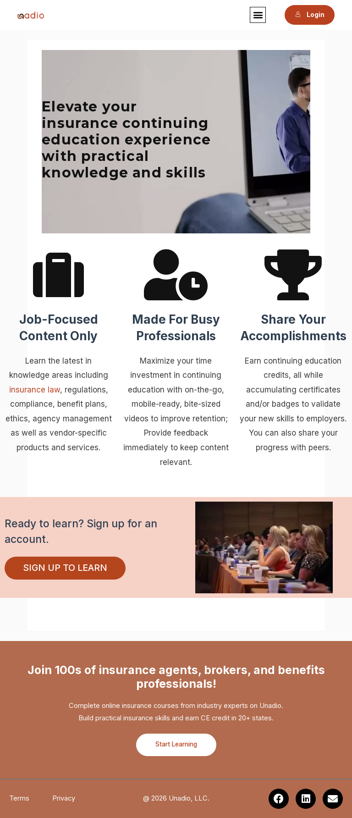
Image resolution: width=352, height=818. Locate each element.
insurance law (34, 389)
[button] (258, 15)
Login (309, 14)
